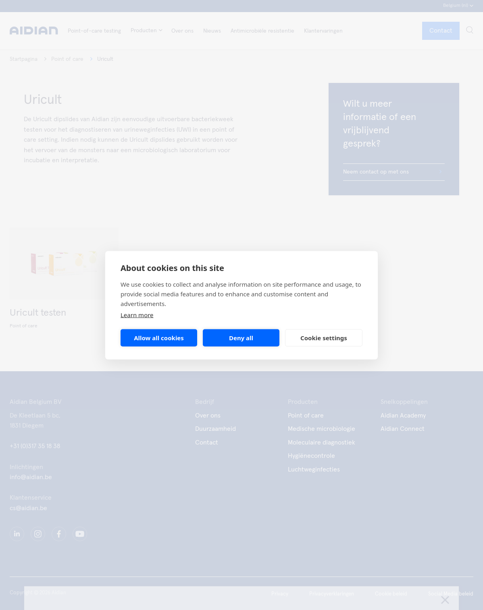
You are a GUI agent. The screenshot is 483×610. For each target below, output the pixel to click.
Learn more (137, 314)
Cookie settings (323, 338)
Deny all (241, 338)
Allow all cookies (159, 338)
